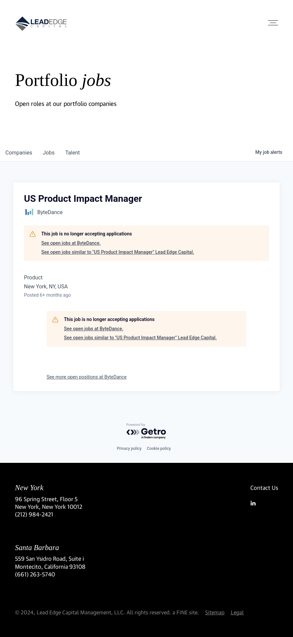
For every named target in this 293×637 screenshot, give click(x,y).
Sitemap (214, 612)
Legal (237, 612)
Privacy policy (129, 448)
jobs (49, 153)
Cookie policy (159, 448)
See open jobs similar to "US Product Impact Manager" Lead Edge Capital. (117, 252)
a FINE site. (185, 612)
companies (18, 153)
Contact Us (264, 487)
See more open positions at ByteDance (87, 377)
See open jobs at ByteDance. (71, 243)
